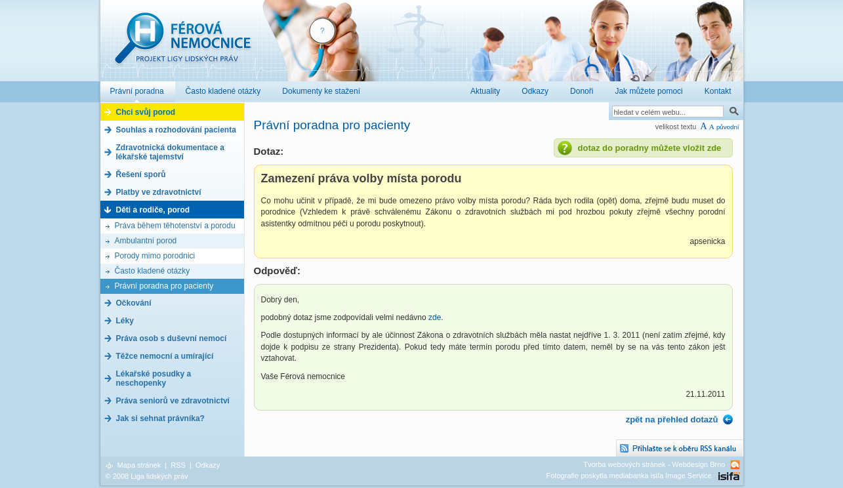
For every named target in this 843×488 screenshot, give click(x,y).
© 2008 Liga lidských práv (147, 476)
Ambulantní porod (146, 240)
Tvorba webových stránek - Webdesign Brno (654, 464)
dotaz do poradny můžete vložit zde (650, 148)
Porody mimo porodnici (155, 255)
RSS (178, 465)
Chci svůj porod (146, 112)
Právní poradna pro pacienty (164, 286)
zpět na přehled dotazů (672, 419)
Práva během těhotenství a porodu (175, 225)
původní (727, 127)
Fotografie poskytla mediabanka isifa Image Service (629, 475)
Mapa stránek (139, 465)
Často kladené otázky (152, 270)
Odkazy (207, 465)
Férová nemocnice (182, 45)
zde (434, 317)
